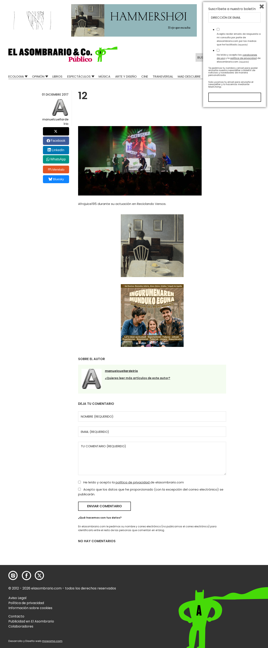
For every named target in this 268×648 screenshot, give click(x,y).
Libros (57, 76)
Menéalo (56, 169)
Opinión (38, 76)
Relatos (211, 76)
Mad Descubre (189, 76)
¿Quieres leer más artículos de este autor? (137, 378)
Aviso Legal (17, 598)
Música (104, 76)
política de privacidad (133, 482)
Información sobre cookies (30, 608)
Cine (144, 76)
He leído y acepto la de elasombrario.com (131, 482)
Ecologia (16, 76)
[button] (62, 54)
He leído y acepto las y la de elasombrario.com (238, 597)
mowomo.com (52, 641)
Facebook (58, 140)
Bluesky (56, 179)
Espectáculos (79, 76)
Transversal (163, 76)
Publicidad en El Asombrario (31, 621)
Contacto (16, 616)
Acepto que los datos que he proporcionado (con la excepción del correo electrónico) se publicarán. (150, 491)
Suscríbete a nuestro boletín (232, 548)
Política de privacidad (26, 603)
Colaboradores (20, 626)
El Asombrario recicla (241, 76)
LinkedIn (58, 150)
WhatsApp (58, 159)
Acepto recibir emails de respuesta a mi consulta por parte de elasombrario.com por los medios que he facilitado (239, 578)
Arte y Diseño (126, 76)
